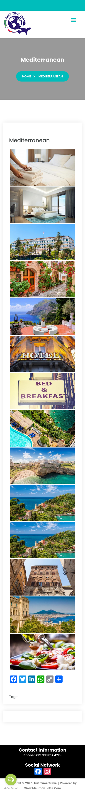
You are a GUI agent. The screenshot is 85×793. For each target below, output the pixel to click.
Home (26, 76)
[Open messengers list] (11, 779)
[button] (73, 20)
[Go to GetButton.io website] (11, 788)
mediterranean (51, 76)
